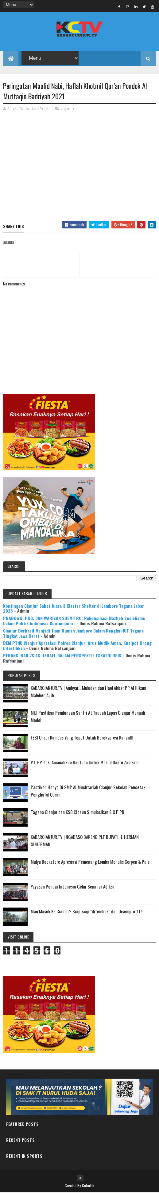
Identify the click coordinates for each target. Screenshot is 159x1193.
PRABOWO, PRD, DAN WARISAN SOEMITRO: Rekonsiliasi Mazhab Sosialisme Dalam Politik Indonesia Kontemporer (74, 621)
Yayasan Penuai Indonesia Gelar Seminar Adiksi (72, 886)
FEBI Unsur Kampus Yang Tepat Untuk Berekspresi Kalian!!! (82, 737)
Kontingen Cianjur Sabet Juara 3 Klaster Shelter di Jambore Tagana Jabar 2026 (73, 608)
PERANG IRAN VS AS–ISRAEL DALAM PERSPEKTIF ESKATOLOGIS (62, 655)
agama (67, 109)
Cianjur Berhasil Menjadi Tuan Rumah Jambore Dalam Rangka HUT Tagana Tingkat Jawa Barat (73, 633)
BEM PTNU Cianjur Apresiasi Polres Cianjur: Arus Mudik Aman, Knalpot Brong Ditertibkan (77, 646)
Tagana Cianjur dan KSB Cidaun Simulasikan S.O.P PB (77, 812)
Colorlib (88, 1186)
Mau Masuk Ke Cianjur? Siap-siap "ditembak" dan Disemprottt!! (86, 911)
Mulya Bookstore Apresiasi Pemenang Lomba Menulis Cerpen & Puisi (91, 861)
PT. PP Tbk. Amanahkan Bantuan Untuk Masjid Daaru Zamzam (84, 762)
